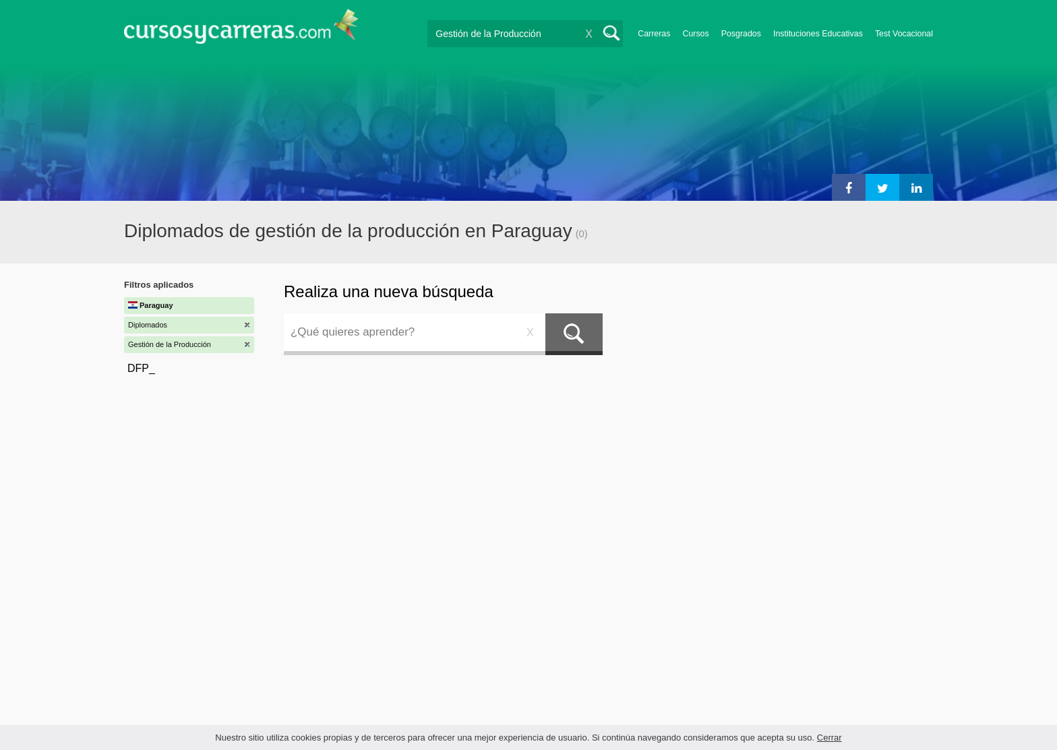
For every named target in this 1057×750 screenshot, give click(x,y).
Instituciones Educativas (818, 34)
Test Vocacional (904, 34)
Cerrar (829, 737)
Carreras (654, 34)
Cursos (695, 34)
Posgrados (741, 34)
